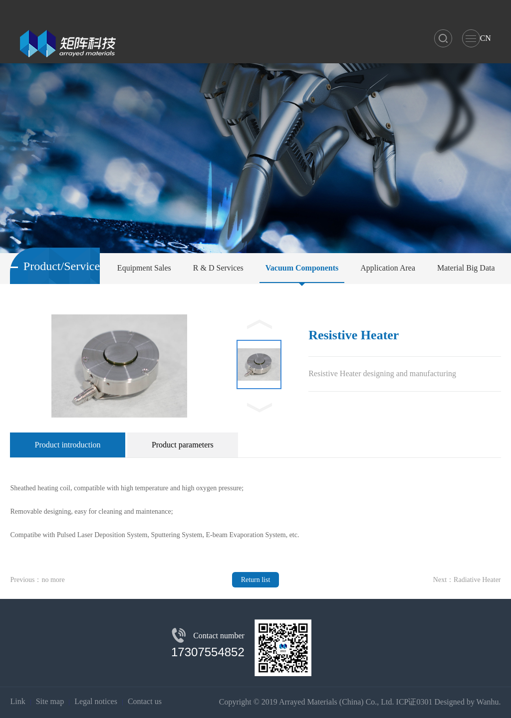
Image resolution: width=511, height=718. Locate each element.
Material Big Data (466, 268)
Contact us (145, 701)
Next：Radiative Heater (467, 579)
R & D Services (218, 268)
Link (17, 701)
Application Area (387, 268)
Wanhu (488, 702)
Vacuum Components (302, 268)
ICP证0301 (414, 702)
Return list (255, 579)
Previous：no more (37, 579)
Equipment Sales (144, 268)
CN (485, 38)
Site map (50, 701)
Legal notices (95, 701)
